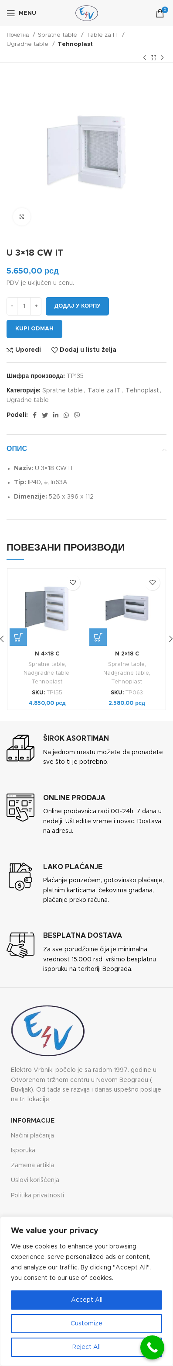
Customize (86, 1324)
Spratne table (58, 35)
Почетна (19, 35)
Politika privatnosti (37, 1196)
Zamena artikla (32, 1165)
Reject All (86, 1347)
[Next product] (162, 58)
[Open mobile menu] (21, 13)
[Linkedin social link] (56, 415)
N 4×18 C (47, 654)
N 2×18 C (127, 654)
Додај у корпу (77, 306)
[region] (86, 1291)
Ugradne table (28, 44)
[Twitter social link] (45, 415)
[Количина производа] (24, 306)
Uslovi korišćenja (35, 1180)
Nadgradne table (46, 673)
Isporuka (23, 1151)
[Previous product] (144, 58)
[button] (18, 637)
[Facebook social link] (34, 415)
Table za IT (103, 35)
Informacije (32, 1121)
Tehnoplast (75, 44)
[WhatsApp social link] (66, 415)
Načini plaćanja (32, 1136)
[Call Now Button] (152, 1347)
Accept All (86, 1300)
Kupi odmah (34, 329)
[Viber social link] (77, 415)
